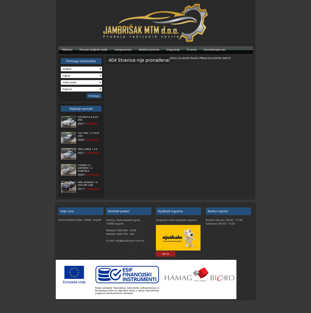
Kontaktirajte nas (215, 49)
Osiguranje (173, 49)
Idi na (165, 253)
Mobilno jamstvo (149, 49)
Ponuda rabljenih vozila (94, 49)
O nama (192, 49)
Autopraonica (123, 49)
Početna (67, 49)
